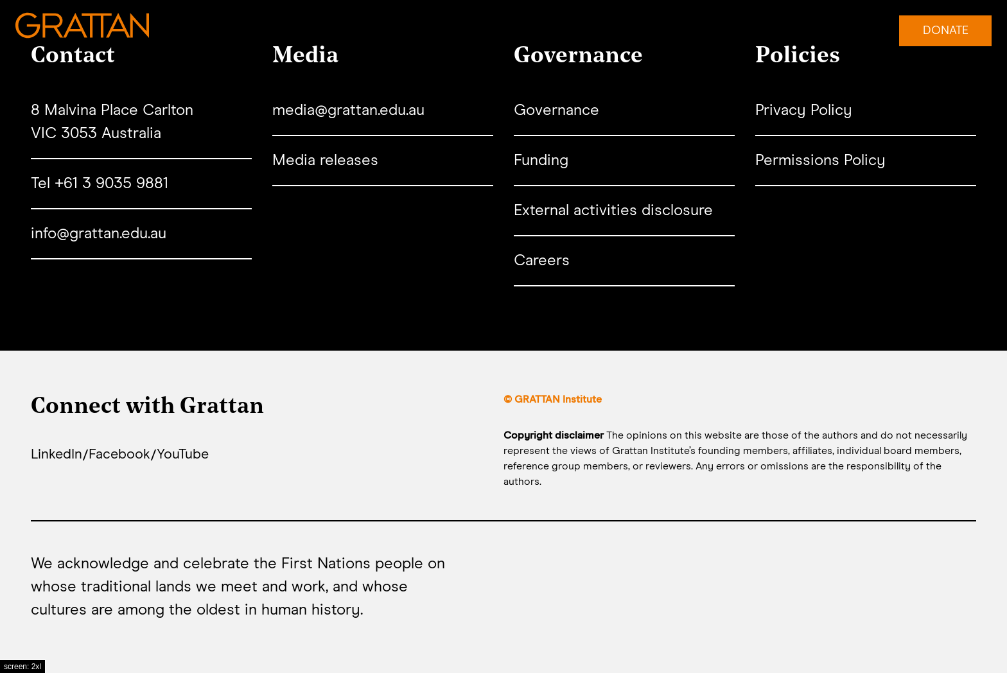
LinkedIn (60, 456)
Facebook (128, 456)
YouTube (197, 456)
